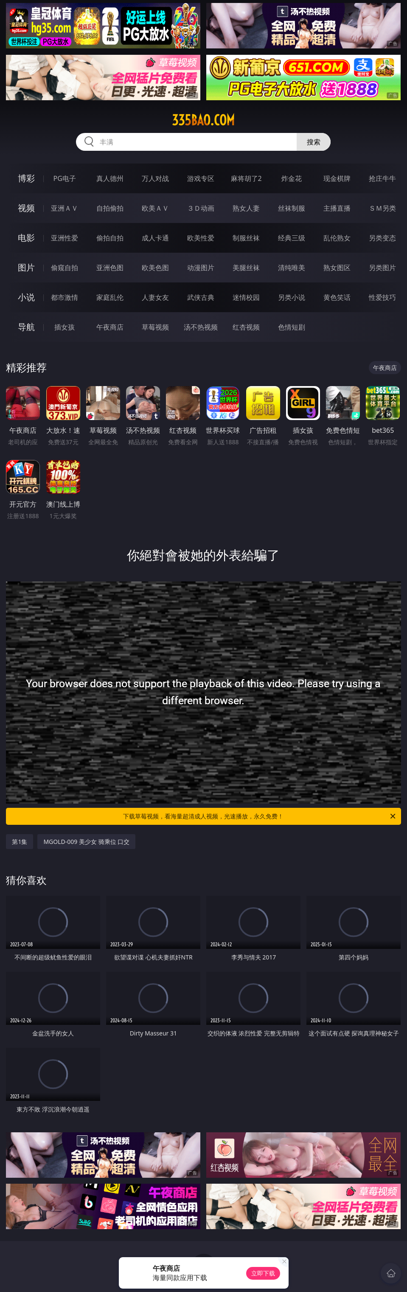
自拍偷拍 (110, 208)
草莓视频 (155, 327)
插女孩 (64, 327)
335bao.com (203, 120)
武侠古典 (200, 297)
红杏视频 (246, 327)
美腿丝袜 (246, 267)
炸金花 (291, 178)
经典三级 (291, 238)
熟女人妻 (246, 208)
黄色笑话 (337, 297)
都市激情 (64, 297)
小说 (26, 297)
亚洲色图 (110, 267)
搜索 (313, 142)
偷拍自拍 (110, 238)
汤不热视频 (201, 327)
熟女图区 (337, 267)
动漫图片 (200, 267)
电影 (26, 237)
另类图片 (382, 267)
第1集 (19, 842)
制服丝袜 (246, 238)
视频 (26, 208)
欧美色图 (155, 267)
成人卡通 (155, 238)
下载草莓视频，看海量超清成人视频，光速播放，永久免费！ (259, 816)
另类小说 (291, 297)
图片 (26, 267)
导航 (26, 327)
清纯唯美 (291, 267)
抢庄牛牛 (382, 178)
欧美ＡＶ (155, 208)
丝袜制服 (291, 208)
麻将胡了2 (246, 178)
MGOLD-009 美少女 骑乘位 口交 (86, 842)
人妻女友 (155, 297)
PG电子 (64, 178)
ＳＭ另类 (382, 208)
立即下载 (263, 1273)
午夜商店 (110, 327)
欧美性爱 (200, 238)
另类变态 (382, 238)
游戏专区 (200, 178)
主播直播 (337, 208)
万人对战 (155, 178)
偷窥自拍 (64, 267)
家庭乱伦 (110, 297)
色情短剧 (291, 327)
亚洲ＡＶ (64, 208)
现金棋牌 (337, 178)
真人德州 (110, 178)
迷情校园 (246, 297)
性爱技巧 (382, 297)
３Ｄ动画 (200, 208)
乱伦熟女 (337, 238)
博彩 (26, 178)
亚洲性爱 (64, 238)
